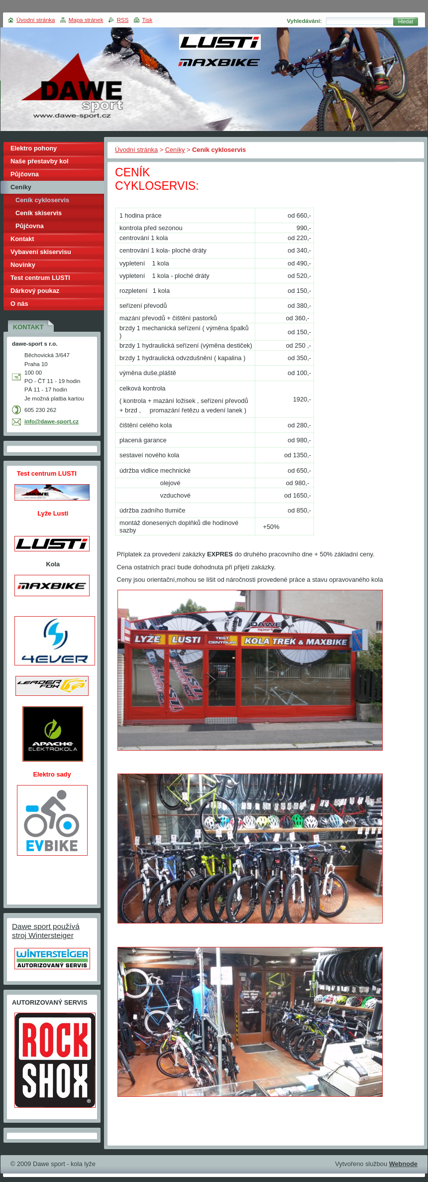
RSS (123, 20)
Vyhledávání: (304, 21)
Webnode (403, 1164)
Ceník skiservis (38, 213)
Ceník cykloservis (42, 200)
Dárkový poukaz (34, 290)
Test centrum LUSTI (40, 277)
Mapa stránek (86, 20)
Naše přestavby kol (39, 161)
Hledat (405, 21)
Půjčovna (24, 174)
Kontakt (22, 239)
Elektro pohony (33, 148)
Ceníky (175, 149)
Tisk (147, 20)
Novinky (22, 264)
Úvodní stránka (136, 149)
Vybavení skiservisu (40, 252)
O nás (19, 303)
